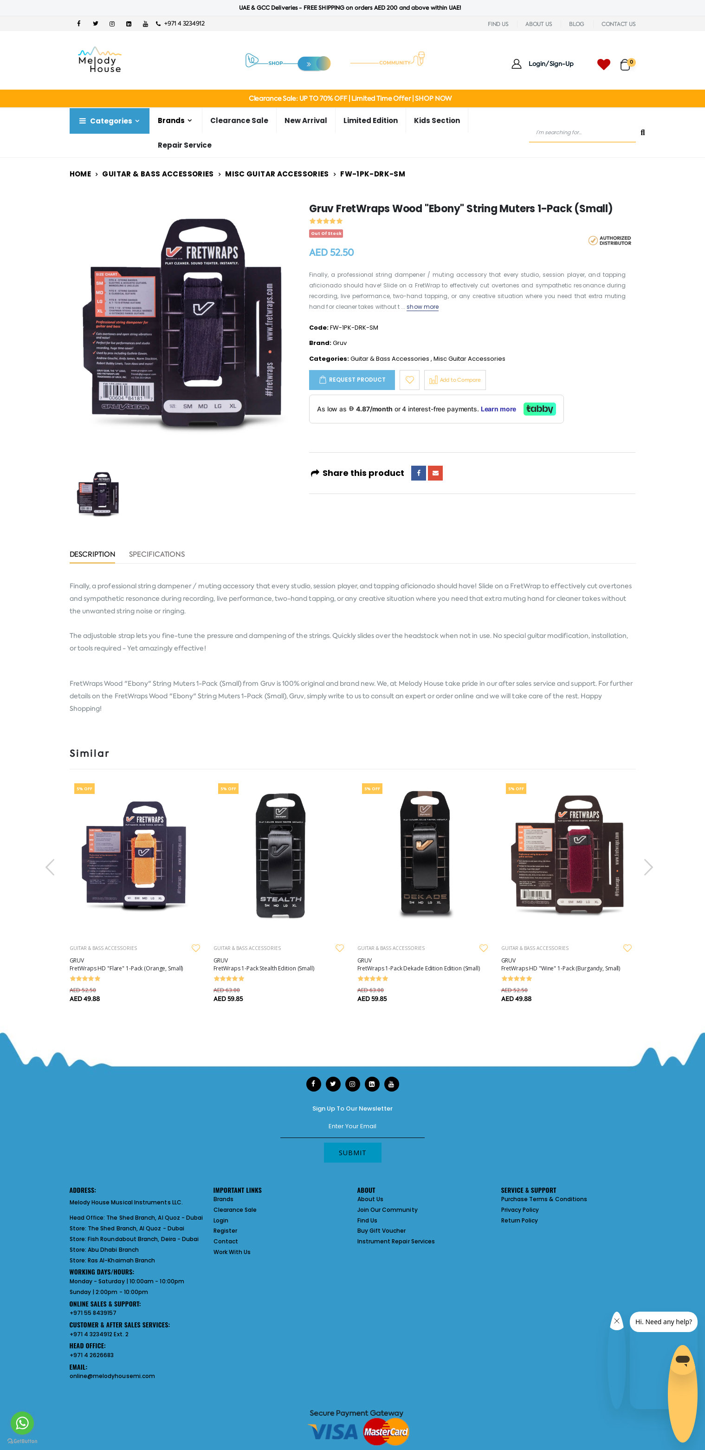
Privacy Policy (520, 1210)
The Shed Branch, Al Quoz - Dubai (154, 1218)
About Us (370, 1199)
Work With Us (232, 1252)
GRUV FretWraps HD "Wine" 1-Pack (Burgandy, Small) (561, 964)
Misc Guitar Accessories (277, 174)
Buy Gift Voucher (381, 1231)
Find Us (367, 1220)
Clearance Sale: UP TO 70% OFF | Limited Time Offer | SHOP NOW (350, 98)
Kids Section (437, 120)
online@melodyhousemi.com (112, 1376)
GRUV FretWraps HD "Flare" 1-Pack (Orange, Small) (126, 964)
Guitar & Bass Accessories (157, 174)
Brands (171, 120)
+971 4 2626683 (92, 1355)
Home (80, 174)
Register (225, 1231)
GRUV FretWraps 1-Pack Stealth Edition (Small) (263, 964)
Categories (105, 121)
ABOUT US (538, 24)
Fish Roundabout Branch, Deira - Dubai (143, 1239)
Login (220, 1220)
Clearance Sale (239, 120)
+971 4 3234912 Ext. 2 (99, 1334)
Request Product (357, 380)
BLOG (576, 24)
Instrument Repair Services (396, 1241)
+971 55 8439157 (93, 1313)
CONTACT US (619, 24)
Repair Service (185, 145)
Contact (225, 1241)
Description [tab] (93, 555)
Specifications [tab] (157, 555)
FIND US (498, 24)
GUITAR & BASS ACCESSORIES (103, 948)
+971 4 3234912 (180, 23)
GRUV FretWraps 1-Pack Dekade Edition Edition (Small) (418, 964)
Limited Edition (370, 120)
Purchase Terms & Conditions (544, 1199)
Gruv (340, 342)
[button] (628, 60)
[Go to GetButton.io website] (22, 1440)
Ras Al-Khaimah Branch (121, 1260)
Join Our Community (387, 1210)
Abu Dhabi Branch (113, 1250)
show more (423, 307)
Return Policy (519, 1220)
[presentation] (51, 867)
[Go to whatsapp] (22, 1423)
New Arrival (306, 120)
